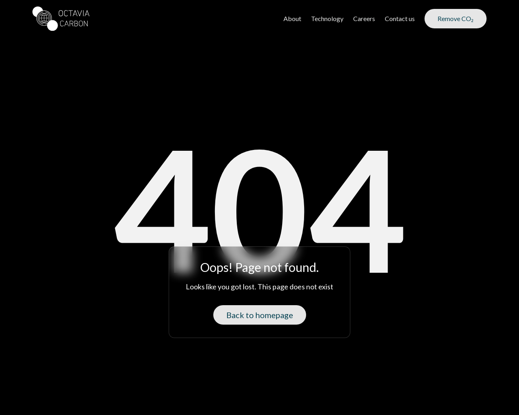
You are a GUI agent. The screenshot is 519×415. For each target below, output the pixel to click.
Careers (364, 18)
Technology (327, 18)
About (292, 18)
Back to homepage (259, 315)
